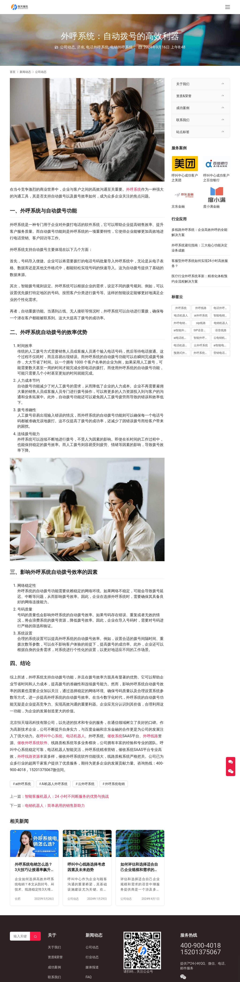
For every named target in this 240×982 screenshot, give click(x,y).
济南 (80, 47)
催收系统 (114, 736)
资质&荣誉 (183, 96)
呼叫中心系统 (51, 736)
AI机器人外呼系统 (54, 784)
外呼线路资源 (28, 756)
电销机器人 (221, 323)
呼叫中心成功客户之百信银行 (216, 178)
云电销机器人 (222, 337)
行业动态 (92, 957)
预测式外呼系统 (182, 353)
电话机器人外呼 (182, 345)
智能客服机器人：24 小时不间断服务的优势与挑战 (67, 796)
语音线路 (220, 330)
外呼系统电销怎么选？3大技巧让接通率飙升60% (33, 867)
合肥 (17, 898)
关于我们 (182, 84)
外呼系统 (133, 189)
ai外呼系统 (23, 784)
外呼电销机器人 (182, 323)
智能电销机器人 (222, 315)
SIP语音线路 (201, 330)
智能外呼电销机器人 (202, 337)
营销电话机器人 (222, 353)
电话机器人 (75, 736)
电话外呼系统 (97, 47)
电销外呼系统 (121, 47)
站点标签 (182, 132)
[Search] (35, 936)
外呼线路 (150, 736)
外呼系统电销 (115, 784)
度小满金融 (211, 206)
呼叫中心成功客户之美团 (185, 178)
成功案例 (182, 108)
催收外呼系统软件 (32, 743)
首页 (12, 72)
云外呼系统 (86, 784)
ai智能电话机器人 (222, 345)
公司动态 (67, 47)
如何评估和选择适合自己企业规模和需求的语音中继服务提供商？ (139, 867)
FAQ (88, 977)
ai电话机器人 (182, 337)
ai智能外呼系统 (182, 330)
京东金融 (178, 206)
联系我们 (182, 120)
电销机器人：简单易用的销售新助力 (55, 805)
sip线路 (201, 323)
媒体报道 (92, 967)
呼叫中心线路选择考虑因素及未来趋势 (86, 867)
